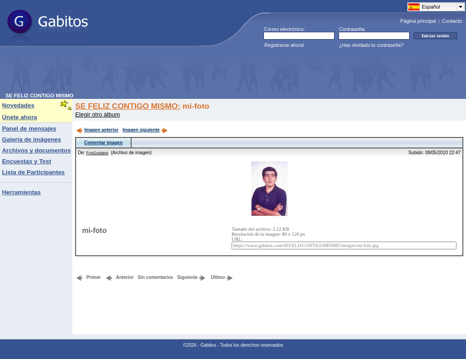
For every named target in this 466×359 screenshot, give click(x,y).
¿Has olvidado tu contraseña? (371, 45)
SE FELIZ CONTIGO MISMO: (127, 106)
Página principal (418, 21)
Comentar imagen (103, 142)
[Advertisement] (171, 72)
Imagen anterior (97, 129)
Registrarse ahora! (284, 45)
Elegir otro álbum (97, 114)
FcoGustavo (97, 153)
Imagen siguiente (145, 129)
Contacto (452, 21)
